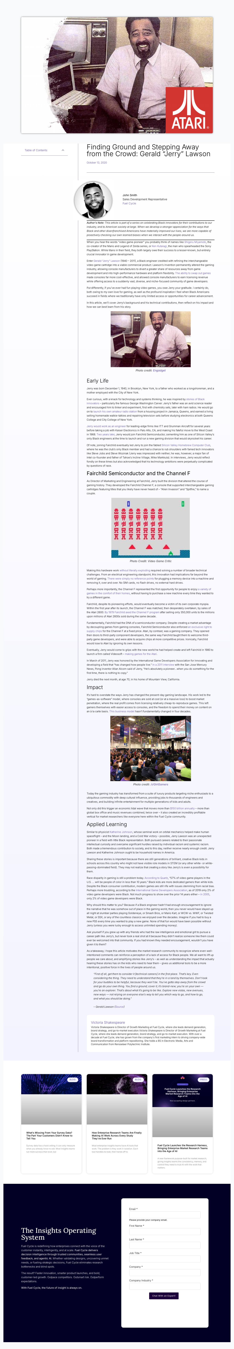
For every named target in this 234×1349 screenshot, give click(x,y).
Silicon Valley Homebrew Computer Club (186, 445)
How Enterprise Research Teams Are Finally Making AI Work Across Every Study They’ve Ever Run (117, 1135)
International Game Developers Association (161, 890)
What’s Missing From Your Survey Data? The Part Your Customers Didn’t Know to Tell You (49, 1135)
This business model (121, 711)
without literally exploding (135, 570)
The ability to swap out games (193, 273)
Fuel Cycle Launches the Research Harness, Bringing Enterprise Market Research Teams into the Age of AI (183, 1148)
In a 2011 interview (163, 664)
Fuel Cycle (129, 203)
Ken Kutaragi (159, 246)
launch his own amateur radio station (115, 411)
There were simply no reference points (131, 578)
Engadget (159, 370)
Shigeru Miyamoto (195, 242)
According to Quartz (156, 878)
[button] (63, 150)
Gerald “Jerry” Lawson (107, 260)
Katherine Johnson (121, 832)
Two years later (106, 434)
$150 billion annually (182, 808)
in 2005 (204, 894)
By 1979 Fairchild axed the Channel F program (132, 612)
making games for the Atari (141, 654)
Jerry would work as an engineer (106, 426)
